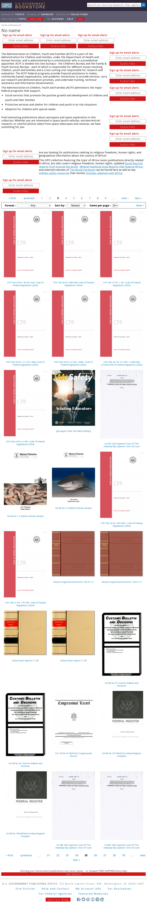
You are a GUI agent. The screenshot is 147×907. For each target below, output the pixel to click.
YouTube (93, 899)
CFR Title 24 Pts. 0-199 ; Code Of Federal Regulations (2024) (25, 443)
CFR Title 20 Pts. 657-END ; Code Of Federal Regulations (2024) (122, 524)
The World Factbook (82, 169)
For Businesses (120, 888)
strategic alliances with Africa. (104, 173)
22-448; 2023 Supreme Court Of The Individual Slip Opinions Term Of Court (73, 846)
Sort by (60, 205)
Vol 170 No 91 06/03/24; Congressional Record (73, 754)
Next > (140, 205)
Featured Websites (93, 893)
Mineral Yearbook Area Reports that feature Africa (111, 166)
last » (138, 198)
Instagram (88, 899)
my (55, 19)
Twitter (83, 899)
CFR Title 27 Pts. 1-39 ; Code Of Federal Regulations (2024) (121, 284)
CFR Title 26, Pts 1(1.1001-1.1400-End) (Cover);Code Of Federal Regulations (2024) (121, 363)
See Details (73, 874)
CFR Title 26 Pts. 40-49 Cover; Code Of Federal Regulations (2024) (25, 284)
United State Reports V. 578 (25, 660)
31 (48, 855)
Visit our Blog (58, 899)
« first (12, 198)
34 (76, 855)
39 (123, 855)
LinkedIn (102, 899)
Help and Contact (55, 888)
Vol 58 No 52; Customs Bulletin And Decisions (25, 764)
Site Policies (25, 888)
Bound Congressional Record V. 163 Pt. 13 (73, 582)
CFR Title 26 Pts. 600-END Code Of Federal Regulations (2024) (73, 284)
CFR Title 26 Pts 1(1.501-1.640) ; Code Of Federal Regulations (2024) (73, 363)
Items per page (100, 205)
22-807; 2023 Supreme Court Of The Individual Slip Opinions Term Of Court (122, 846)
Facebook (78, 899)
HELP (70, 19)
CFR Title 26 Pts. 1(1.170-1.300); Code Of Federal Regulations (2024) (25, 363)
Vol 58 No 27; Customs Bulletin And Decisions (121, 684)
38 (114, 855)
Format (10, 205)
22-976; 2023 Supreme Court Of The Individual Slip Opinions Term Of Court (122, 445)
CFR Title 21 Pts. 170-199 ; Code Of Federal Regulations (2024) (25, 604)
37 (104, 855)
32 (57, 855)
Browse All (13, 14)
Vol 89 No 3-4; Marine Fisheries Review (73, 508)
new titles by (23, 19)
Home (4, 25)
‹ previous (29, 198)
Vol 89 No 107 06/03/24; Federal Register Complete (121, 754)
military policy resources (54, 173)
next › (124, 198)
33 (67, 855)
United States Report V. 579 (73, 660)
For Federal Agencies (55, 893)
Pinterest (97, 899)
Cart (80, 19)
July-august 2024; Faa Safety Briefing (73, 431)
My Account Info (88, 888)
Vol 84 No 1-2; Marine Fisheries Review (25, 516)
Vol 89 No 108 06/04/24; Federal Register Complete (25, 835)
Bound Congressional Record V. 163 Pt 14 (121, 582)
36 (95, 855)
